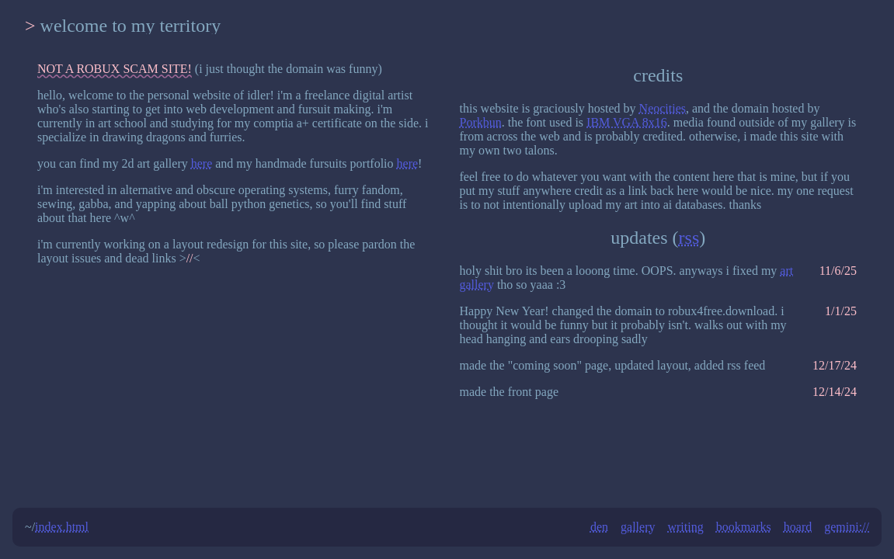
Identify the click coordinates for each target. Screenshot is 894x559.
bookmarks (743, 526)
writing (685, 526)
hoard (798, 526)
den (599, 526)
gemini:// (846, 526)
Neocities (662, 108)
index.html (62, 526)
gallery (638, 526)
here (202, 163)
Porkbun (481, 122)
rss (689, 237)
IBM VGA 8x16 (626, 122)
